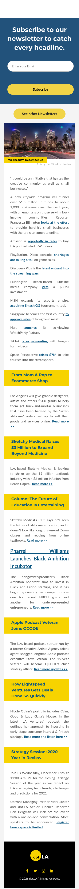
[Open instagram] (43, 871)
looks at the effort (55, 222)
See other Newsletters (39, 113)
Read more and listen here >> (46, 736)
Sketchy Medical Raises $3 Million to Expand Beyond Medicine (35, 447)
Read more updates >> (50, 669)
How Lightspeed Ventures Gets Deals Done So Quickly (32, 690)
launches (30, 327)
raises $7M (47, 355)
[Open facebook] (27, 871)
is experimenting (35, 341)
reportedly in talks (42, 241)
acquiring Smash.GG (25, 305)
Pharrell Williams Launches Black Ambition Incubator (39, 558)
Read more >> (42, 484)
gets (45, 287)
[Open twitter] (35, 871)
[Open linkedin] (51, 871)
